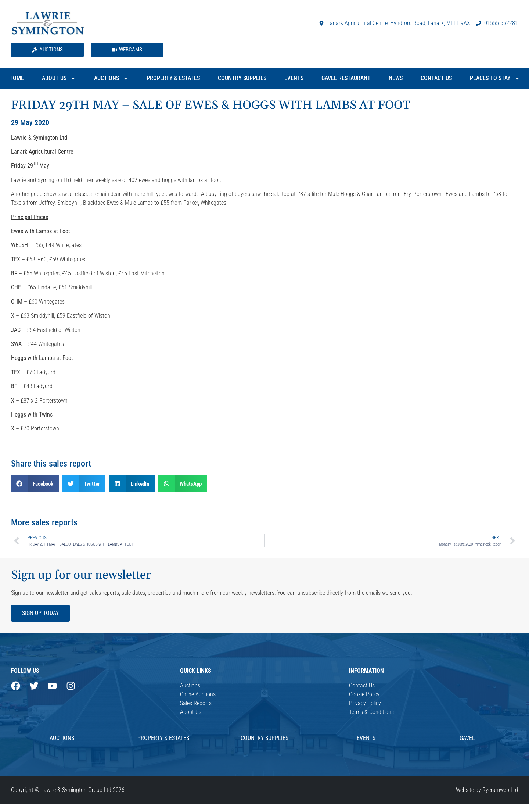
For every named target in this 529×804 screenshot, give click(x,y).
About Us (59, 78)
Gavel (467, 738)
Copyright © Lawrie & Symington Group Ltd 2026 (68, 789)
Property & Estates (173, 78)
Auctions (111, 78)
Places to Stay (495, 78)
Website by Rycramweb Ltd (487, 789)
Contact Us (436, 78)
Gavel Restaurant (346, 78)
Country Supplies (242, 78)
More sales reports (44, 522)
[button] (35, 483)
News (396, 78)
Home (16, 78)
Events (293, 78)
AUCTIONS (62, 738)
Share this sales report (51, 463)
